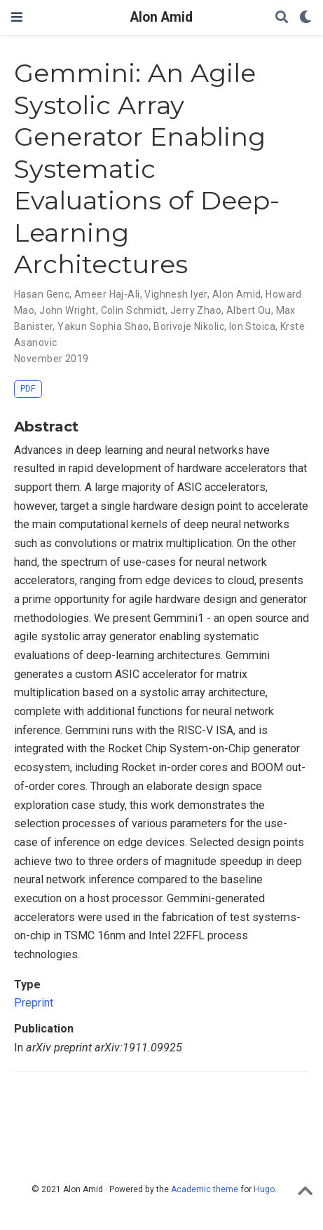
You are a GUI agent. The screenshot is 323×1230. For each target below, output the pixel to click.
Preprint (33, 1002)
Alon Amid (161, 17)
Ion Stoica (252, 326)
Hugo (264, 1189)
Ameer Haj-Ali (106, 294)
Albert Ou (248, 310)
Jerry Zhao (195, 310)
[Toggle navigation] (16, 17)
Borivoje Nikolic (188, 326)
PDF (28, 388)
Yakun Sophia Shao (103, 326)
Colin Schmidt (133, 310)
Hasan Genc (41, 294)
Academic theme (204, 1189)
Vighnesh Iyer (175, 294)
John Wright (67, 310)
